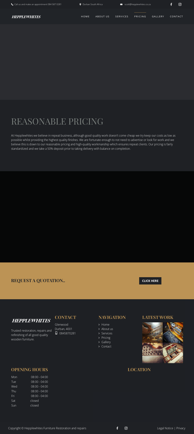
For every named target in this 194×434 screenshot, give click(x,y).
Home (85, 16)
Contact (176, 16)
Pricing (140, 16)
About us (102, 16)
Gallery (158, 16)
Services (121, 16)
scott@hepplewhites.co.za (138, 4)
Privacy (180, 428)
